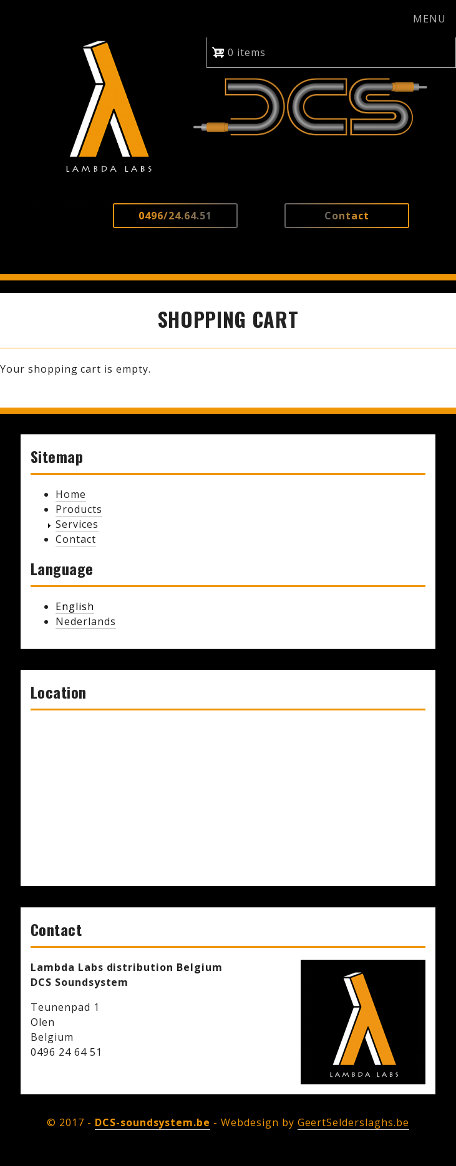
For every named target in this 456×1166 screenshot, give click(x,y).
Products (79, 509)
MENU (429, 19)
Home (71, 494)
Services (77, 524)
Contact (76, 539)
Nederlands (86, 621)
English (75, 606)
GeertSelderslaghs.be (353, 1122)
